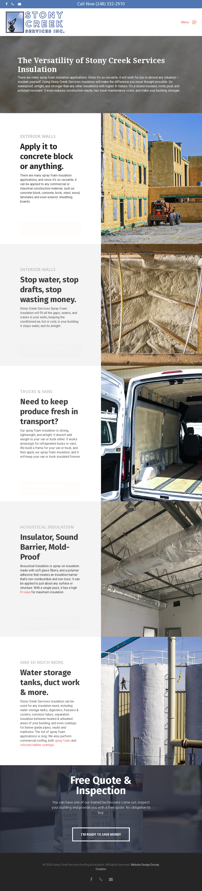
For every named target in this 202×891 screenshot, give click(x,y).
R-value (25, 601)
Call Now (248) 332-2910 (101, 3)
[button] (188, 22)
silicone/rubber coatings (37, 753)
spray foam (62, 749)
